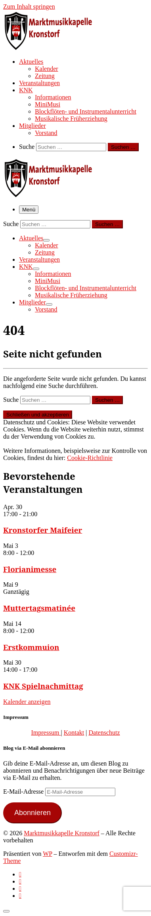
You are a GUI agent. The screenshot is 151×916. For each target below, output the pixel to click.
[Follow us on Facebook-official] (20, 881)
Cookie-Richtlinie (90, 457)
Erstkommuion (31, 647)
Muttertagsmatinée (39, 608)
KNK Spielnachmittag (43, 686)
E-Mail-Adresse (24, 791)
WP (47, 853)
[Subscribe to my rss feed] (20, 874)
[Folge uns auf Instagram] (20, 888)
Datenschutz (104, 732)
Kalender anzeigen (26, 701)
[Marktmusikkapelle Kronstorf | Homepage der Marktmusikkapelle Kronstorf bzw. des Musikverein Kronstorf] (52, 47)
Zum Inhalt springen (29, 6)
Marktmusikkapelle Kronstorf (61, 833)
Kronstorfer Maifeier (42, 530)
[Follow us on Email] (20, 895)
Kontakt (74, 732)
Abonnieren (32, 813)
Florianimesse (29, 569)
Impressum (46, 732)
